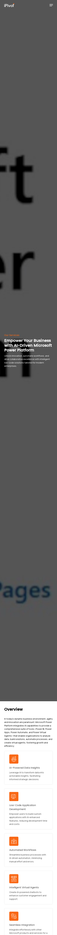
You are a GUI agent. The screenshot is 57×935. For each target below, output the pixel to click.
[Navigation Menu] (51, 5)
